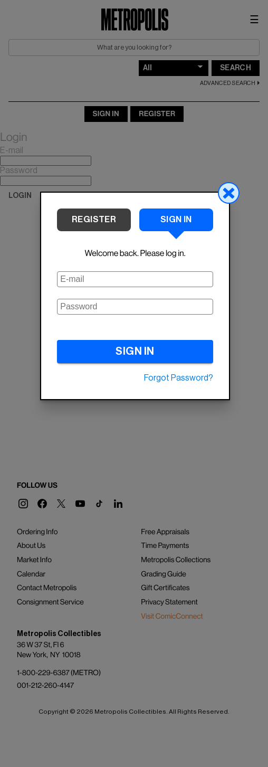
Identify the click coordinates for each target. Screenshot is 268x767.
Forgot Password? (178, 378)
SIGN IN (135, 351)
